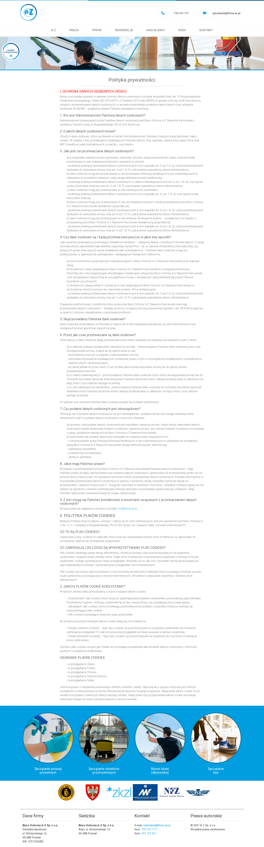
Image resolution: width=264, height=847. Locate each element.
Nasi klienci (155, 30)
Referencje (124, 30)
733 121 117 (149, 829)
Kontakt (206, 30)
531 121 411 (149, 833)
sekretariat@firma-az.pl (157, 825)
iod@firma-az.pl (127, 508)
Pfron (97, 30)
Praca (74, 30)
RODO (182, 30)
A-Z (53, 30)
